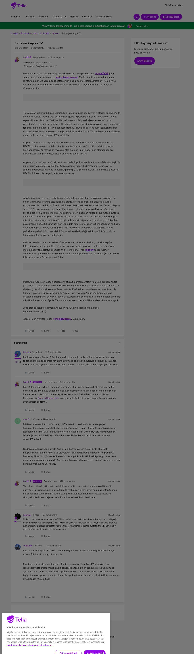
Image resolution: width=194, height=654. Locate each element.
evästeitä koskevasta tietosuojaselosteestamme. (29, 651)
